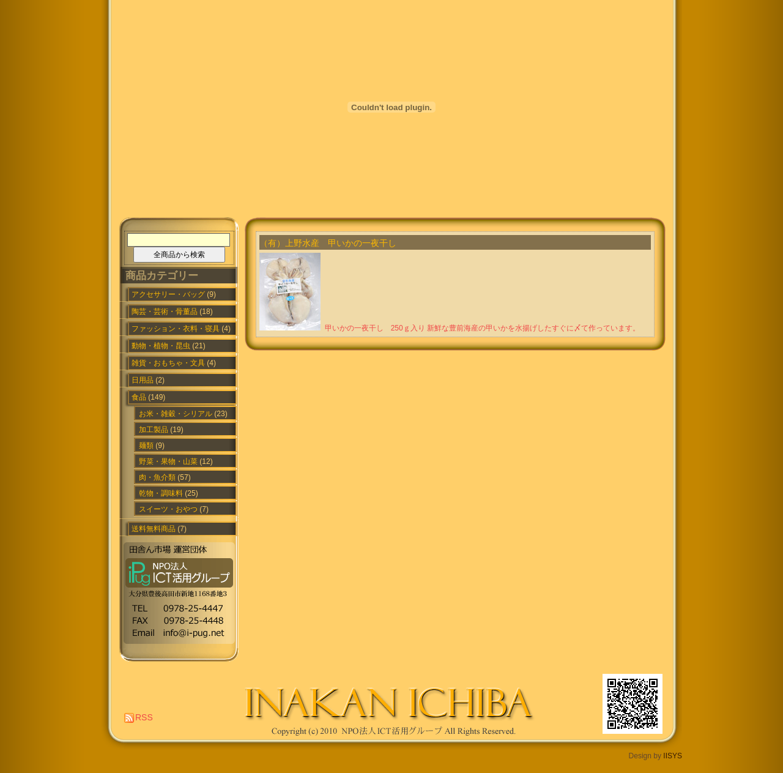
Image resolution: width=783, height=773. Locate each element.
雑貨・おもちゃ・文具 (168, 363)
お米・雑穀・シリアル (175, 413)
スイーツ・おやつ (168, 509)
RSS (144, 717)
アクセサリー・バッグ (168, 294)
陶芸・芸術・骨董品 (165, 311)
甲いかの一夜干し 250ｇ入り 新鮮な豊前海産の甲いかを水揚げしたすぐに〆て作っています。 (482, 328)
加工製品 (153, 429)
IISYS (672, 756)
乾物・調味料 (161, 493)
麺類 (146, 445)
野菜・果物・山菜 (168, 461)
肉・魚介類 (157, 477)
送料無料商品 (154, 529)
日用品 (143, 380)
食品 (139, 397)
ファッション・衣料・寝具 (176, 328)
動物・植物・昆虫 (161, 346)
